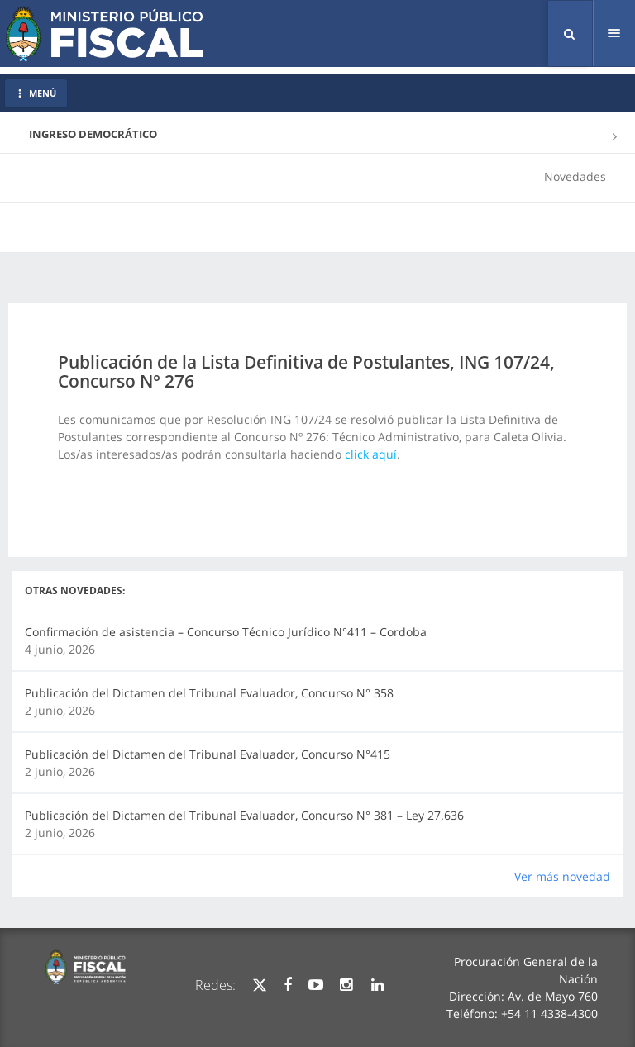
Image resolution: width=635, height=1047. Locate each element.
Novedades (575, 176)
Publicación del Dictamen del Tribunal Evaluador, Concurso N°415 (207, 754)
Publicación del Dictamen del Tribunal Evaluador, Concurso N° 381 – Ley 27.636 (244, 815)
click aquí (371, 454)
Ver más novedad (562, 876)
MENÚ (36, 93)
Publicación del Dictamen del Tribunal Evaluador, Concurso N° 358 (209, 693)
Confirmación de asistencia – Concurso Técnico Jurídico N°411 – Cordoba (226, 632)
